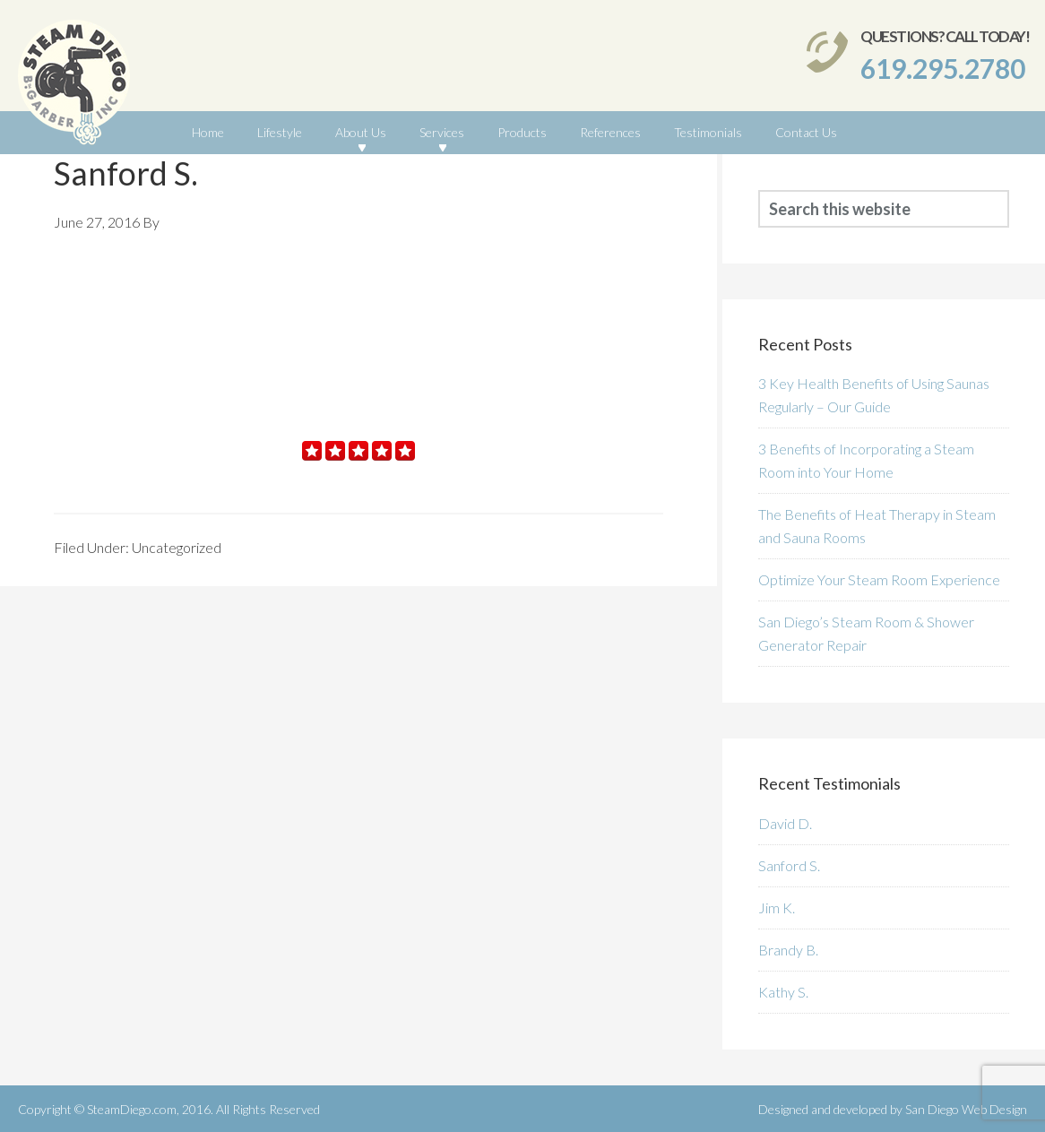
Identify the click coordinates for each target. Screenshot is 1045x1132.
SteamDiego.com (132, 1109)
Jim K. (776, 907)
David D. (785, 823)
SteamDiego (74, 87)
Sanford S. (789, 865)
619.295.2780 (942, 68)
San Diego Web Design (966, 1109)
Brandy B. (788, 949)
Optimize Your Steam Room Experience (879, 579)
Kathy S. (783, 991)
